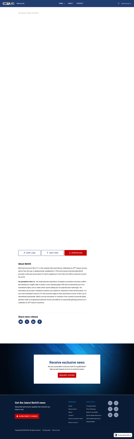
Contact (80, 3)
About (70, 3)
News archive (72, 409)
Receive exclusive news (75, 418)
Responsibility (90, 421)
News (61, 3)
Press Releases (91, 409)
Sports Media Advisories (93, 415)
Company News (91, 406)
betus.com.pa (126, 3)
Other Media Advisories (93, 418)
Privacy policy (46, 430)
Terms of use (56, 430)
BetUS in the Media (92, 412)
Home (70, 406)
